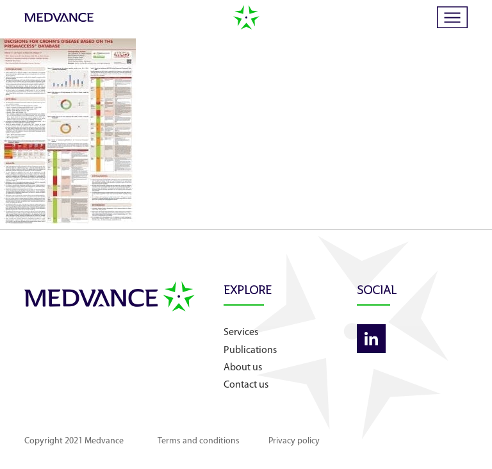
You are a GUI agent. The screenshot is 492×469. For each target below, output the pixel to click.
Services (241, 332)
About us (243, 368)
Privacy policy (294, 441)
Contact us (246, 385)
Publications (250, 350)
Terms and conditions (199, 441)
